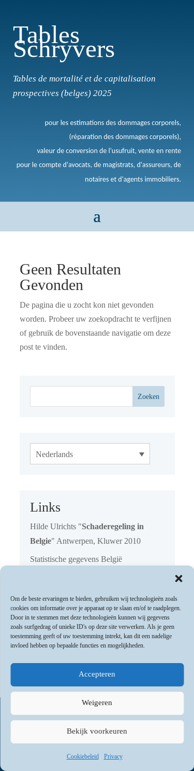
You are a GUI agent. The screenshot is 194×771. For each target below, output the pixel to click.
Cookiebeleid (83, 756)
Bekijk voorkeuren (97, 731)
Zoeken (148, 396)
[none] (90, 453)
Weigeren (97, 702)
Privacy (113, 756)
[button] (178, 578)
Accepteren (97, 674)
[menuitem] (90, 453)
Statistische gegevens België (76, 559)
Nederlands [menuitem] (54, 454)
